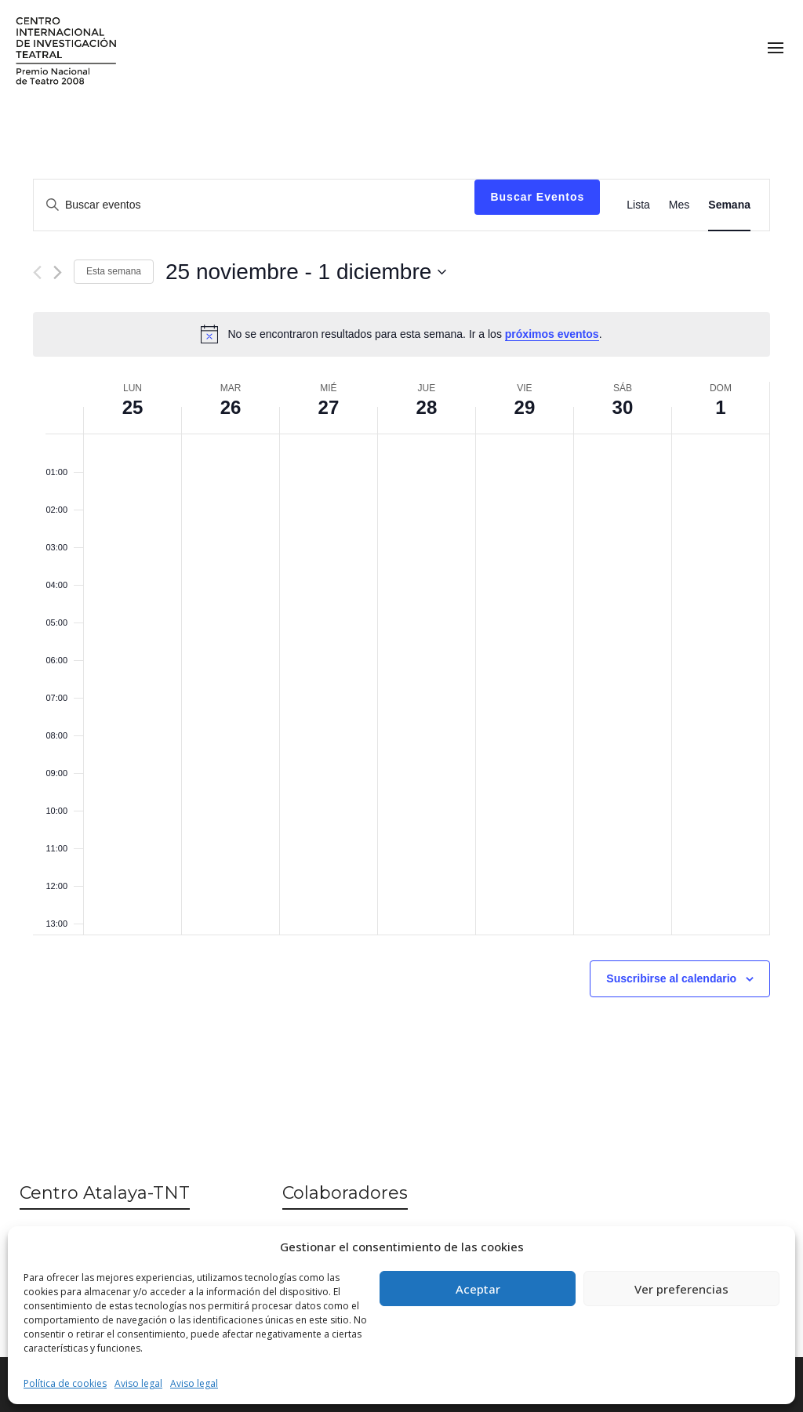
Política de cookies (65, 1383)
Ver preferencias (681, 1289)
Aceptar (478, 1289)
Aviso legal (138, 1383)
